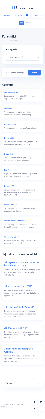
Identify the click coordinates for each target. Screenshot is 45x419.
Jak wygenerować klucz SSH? (18, 286)
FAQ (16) (7, 170)
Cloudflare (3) (9, 108)
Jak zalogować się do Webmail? (19, 307)
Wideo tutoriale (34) (12, 237)
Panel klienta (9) (10, 205)
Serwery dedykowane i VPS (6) (16, 221)
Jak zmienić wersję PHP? (15, 328)
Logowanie (7, 15)
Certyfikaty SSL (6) (11, 92)
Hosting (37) (9, 186)
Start (4, 40)
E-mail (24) (8, 154)
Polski (38, 15)
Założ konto (18, 15)
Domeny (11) (9, 138)
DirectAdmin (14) (11, 125)
